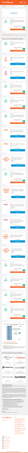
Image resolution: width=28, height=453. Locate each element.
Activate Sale (17, 136)
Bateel (8, 361)
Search (3, 6)
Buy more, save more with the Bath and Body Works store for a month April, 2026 (17, 206)
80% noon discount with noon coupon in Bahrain (19, 431)
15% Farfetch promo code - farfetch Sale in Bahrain (19, 422)
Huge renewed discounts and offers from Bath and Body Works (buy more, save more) (17, 221)
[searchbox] (15, 6)
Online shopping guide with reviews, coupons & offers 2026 (20, 420)
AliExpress (20, 361)
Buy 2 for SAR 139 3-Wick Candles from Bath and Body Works (17, 250)
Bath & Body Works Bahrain (9, 342)
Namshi (20, 380)
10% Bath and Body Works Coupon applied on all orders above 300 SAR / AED (17, 310)
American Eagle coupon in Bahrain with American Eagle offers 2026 (20, 429)
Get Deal (17, 77)
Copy (24, 27)
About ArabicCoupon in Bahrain (20, 418)
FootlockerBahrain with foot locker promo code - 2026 (19, 433)
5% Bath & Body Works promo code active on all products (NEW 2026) (17, 174)
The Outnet (8, 380)
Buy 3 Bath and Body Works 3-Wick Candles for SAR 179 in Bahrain (17, 159)
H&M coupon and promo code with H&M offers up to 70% (20, 424)
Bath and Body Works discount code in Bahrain (20, 427)
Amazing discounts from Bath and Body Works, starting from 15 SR (17, 191)
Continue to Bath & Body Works (17, 29)
